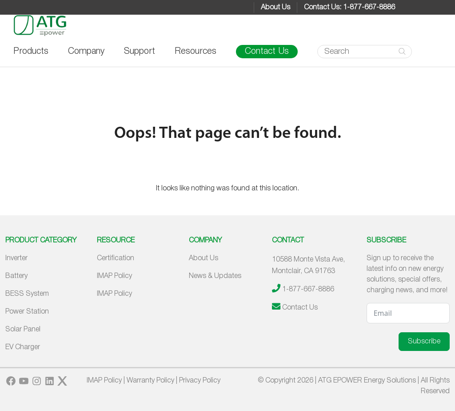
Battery (16, 276)
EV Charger (22, 347)
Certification (115, 258)
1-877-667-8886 (308, 289)
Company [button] (86, 52)
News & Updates (215, 276)
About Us (275, 7)
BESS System (27, 294)
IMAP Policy (114, 276)
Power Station (27, 312)
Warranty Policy (150, 381)
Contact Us (267, 52)
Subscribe (424, 341)
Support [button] (139, 52)
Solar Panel (22, 329)
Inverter (16, 258)
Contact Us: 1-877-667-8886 (349, 7)
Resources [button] (195, 52)
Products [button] (30, 52)
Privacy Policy (199, 381)
